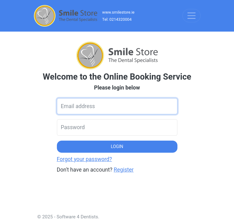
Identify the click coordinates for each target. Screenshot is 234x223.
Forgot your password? (84, 159)
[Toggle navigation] (191, 15)
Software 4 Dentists (77, 217)
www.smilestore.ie (118, 12)
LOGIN (117, 146)
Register (124, 170)
